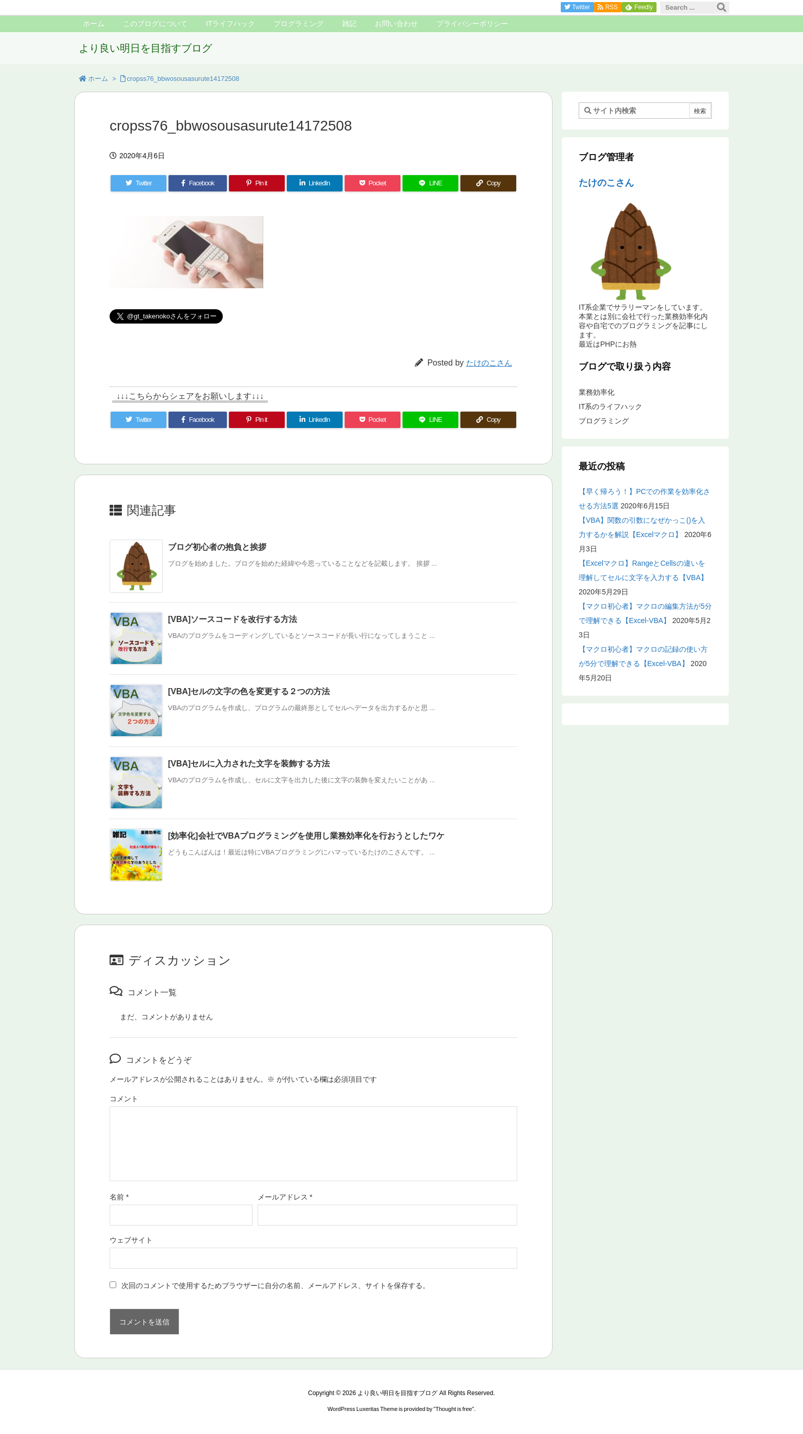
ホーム (98, 78)
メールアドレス (285, 1197)
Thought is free (453, 1409)
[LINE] (430, 183)
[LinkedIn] (315, 183)
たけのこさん (489, 362)
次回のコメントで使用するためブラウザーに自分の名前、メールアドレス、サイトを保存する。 (275, 1285)
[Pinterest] (257, 183)
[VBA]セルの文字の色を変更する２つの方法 (249, 691)
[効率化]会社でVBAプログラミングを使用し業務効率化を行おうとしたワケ (306, 835)
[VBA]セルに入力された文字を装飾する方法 (249, 763)
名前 (119, 1197)
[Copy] (488, 183)
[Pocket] (372, 183)
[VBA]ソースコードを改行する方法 (232, 619)
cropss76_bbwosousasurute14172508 (183, 78)
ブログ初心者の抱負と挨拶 (217, 547)
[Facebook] (197, 183)
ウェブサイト (131, 1240)
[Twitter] (138, 183)
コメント (124, 1099)
